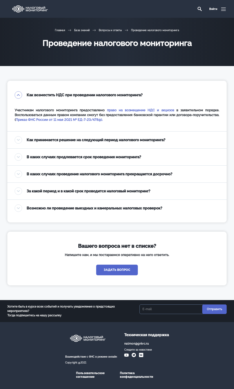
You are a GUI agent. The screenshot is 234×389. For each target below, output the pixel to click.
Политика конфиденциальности (136, 375)
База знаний (82, 30)
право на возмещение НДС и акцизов (140, 110)
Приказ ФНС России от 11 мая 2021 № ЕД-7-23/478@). (59, 120)
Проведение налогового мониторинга (155, 30)
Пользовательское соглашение (90, 375)
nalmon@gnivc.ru (136, 343)
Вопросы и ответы (110, 30)
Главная (60, 30)
